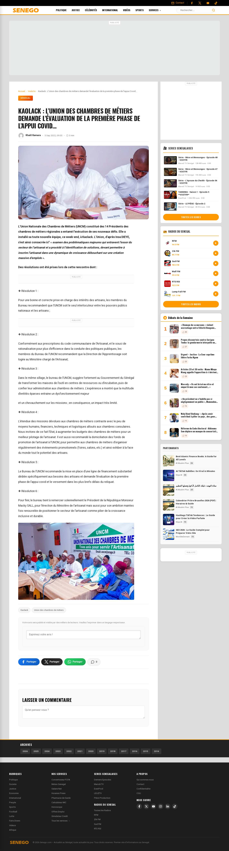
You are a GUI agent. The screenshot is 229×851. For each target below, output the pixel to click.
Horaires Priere (58, 793)
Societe (12, 784)
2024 (47, 751)
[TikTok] (174, 806)
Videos (12, 825)
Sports (144, 10)
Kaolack (24, 610)
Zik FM (97, 819)
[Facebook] (191, 3)
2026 (25, 751)
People (12, 802)
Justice (80, 10)
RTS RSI (97, 828)
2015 (145, 751)
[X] (146, 806)
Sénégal (25, 98)
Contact (140, 784)
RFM (96, 815)
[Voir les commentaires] (93, 662)
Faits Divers (14, 820)
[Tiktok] (216, 3)
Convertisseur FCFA (61, 779)
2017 (123, 751)
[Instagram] (160, 806)
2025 (36, 751)
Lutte (11, 816)
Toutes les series (191, 217)
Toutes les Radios (102, 810)
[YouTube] (207, 3)
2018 (112, 751)
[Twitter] (199, 3)
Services (159, 10)
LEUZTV (98, 793)
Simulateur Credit (60, 816)
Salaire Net (57, 789)
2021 (79, 751)
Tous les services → (61, 820)
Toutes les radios (191, 304)
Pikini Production (102, 798)
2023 (58, 751)
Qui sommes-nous (145, 779)
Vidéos (131, 10)
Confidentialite (143, 789)
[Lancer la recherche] (213, 10)
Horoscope (57, 807)
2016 (134, 751)
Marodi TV (99, 784)
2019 (101, 751)
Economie (14, 793)
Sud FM (97, 824)
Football (13, 811)
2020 (90, 751)
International (114, 10)
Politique (65, 10)
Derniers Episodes (102, 779)
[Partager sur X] (52, 661)
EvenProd (98, 789)
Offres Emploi (58, 811)
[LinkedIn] (167, 806)
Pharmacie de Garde (61, 798)
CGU (139, 793)
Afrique (12, 830)
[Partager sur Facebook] (29, 661)
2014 (156, 751)
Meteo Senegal (59, 784)
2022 (69, 751)
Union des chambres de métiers (49, 610)
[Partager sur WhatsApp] (75, 661)
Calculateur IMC (59, 802)
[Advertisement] (114, 48)
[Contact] (177, 3)
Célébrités (95, 10)
